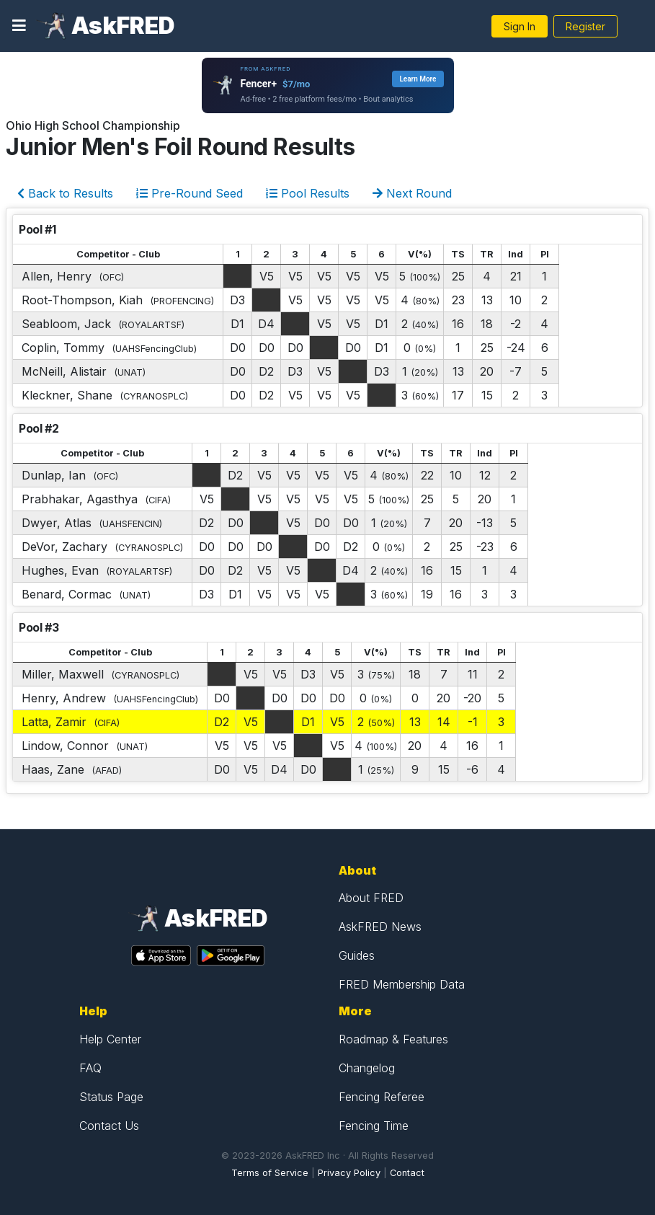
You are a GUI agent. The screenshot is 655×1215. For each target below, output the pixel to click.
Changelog (367, 1068)
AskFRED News (380, 926)
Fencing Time (374, 1125)
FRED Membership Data (402, 984)
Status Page (111, 1097)
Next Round (412, 193)
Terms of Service (269, 1172)
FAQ (90, 1068)
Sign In (519, 26)
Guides (357, 955)
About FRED (371, 898)
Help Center (110, 1039)
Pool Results (307, 193)
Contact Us (109, 1125)
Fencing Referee (381, 1097)
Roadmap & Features (393, 1039)
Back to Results (65, 193)
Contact (407, 1172)
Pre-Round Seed (189, 193)
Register (585, 26)
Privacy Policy (349, 1172)
